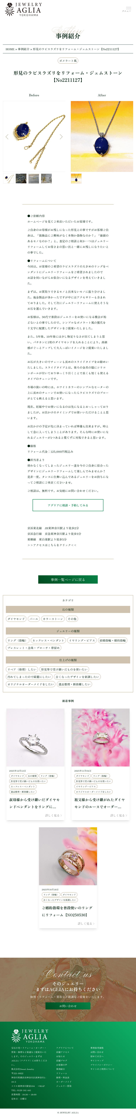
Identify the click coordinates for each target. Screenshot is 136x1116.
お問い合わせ (68, 1006)
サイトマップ (97, 1060)
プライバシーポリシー (101, 1064)
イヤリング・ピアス (82, 641)
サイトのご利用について (102, 1068)
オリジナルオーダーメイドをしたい (30, 685)
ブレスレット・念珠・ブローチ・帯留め (33, 648)
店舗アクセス (62, 1051)
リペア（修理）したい (21, 670)
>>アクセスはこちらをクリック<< (52, 545)
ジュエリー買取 (64, 1085)
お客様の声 (61, 1064)
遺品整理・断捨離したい (74, 685)
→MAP (41, 1085)
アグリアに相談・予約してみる (68, 505)
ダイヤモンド (16, 619)
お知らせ (60, 1056)
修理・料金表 (62, 1077)
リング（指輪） (17, 641)
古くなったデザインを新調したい (77, 677)
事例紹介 (24, 49)
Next (60, 136)
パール (33, 619)
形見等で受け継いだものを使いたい (64, 670)
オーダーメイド (64, 1081)
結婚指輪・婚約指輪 (113, 641)
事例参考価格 (97, 1047)
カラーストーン (53, 619)
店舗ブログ (61, 1060)
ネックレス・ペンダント (48, 641)
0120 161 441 (24, 1090)
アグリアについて (65, 1047)
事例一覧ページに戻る (68, 579)
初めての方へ (97, 1056)
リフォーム (61, 1073)
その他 (72, 619)
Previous (8, 136)
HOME (10, 49)
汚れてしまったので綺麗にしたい (29, 677)
